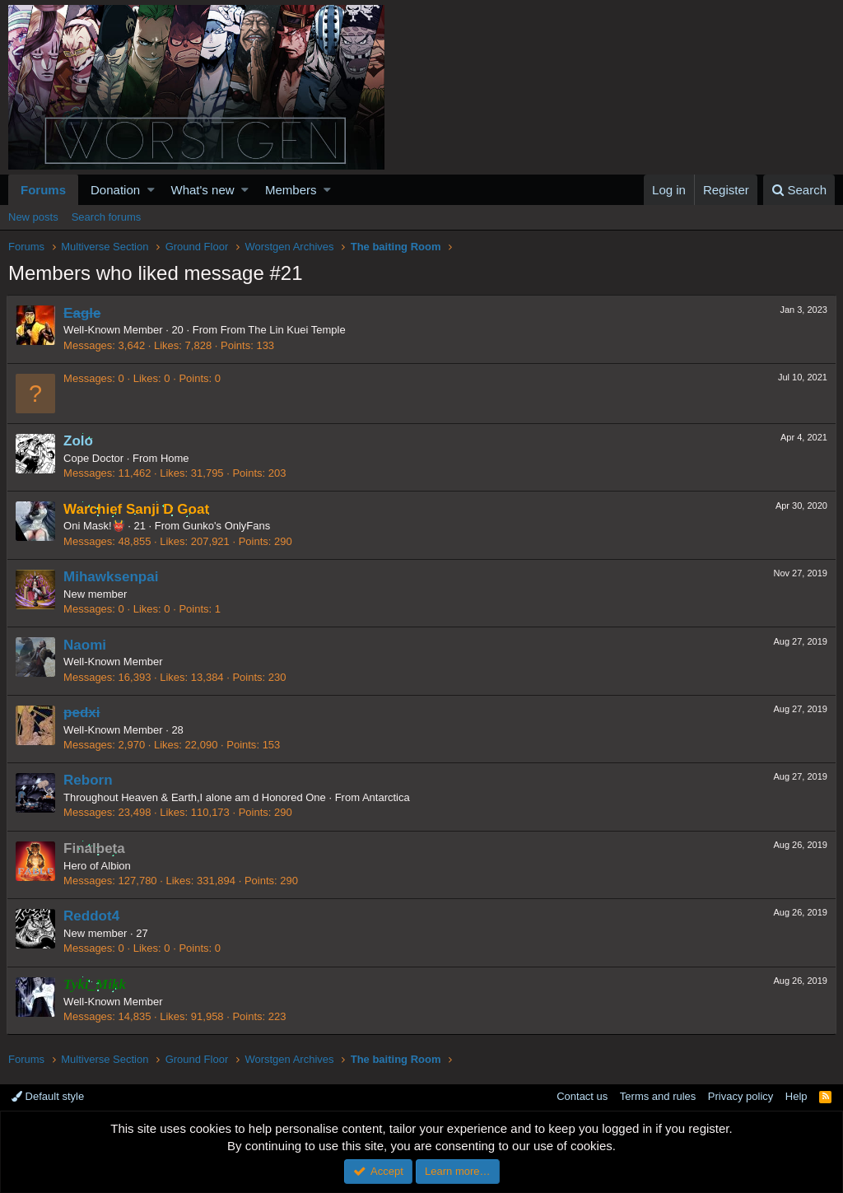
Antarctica (388, 797)
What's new (203, 190)
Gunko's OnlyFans (228, 526)
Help (796, 1096)
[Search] (799, 190)
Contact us (582, 1096)
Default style (48, 1096)
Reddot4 (93, 916)
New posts (33, 217)
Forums (43, 190)
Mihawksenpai (112, 577)
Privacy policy (740, 1096)
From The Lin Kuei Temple (284, 330)
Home (176, 458)
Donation (115, 190)
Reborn (89, 780)
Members (291, 190)
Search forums (107, 217)
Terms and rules (658, 1096)
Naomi (86, 645)
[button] (151, 190)
